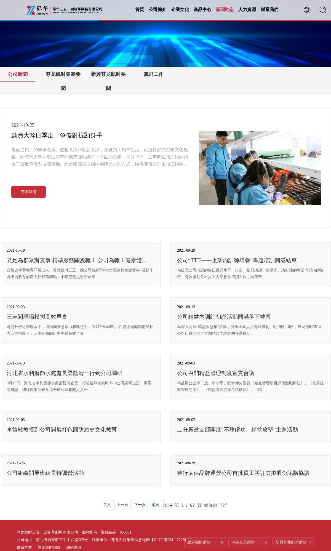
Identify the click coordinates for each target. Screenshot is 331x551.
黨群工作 (154, 74)
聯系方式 (24, 547)
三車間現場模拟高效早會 (37, 317)
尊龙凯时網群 (49, 547)
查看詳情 (28, 192)
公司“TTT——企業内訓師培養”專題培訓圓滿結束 (237, 260)
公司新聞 (18, 74)
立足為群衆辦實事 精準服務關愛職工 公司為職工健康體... (76, 260)
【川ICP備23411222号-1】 (172, 540)
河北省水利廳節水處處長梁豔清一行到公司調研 (64, 373)
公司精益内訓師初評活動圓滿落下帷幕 (224, 317)
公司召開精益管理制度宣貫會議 (215, 373)
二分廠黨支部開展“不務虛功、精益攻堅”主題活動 (237, 430)
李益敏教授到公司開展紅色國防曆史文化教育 (62, 430)
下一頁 (139, 505)
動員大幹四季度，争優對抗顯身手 (56, 135)
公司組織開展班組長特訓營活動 (45, 473)
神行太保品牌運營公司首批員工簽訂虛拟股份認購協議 (243, 473)
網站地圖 (74, 547)
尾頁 (155, 505)
